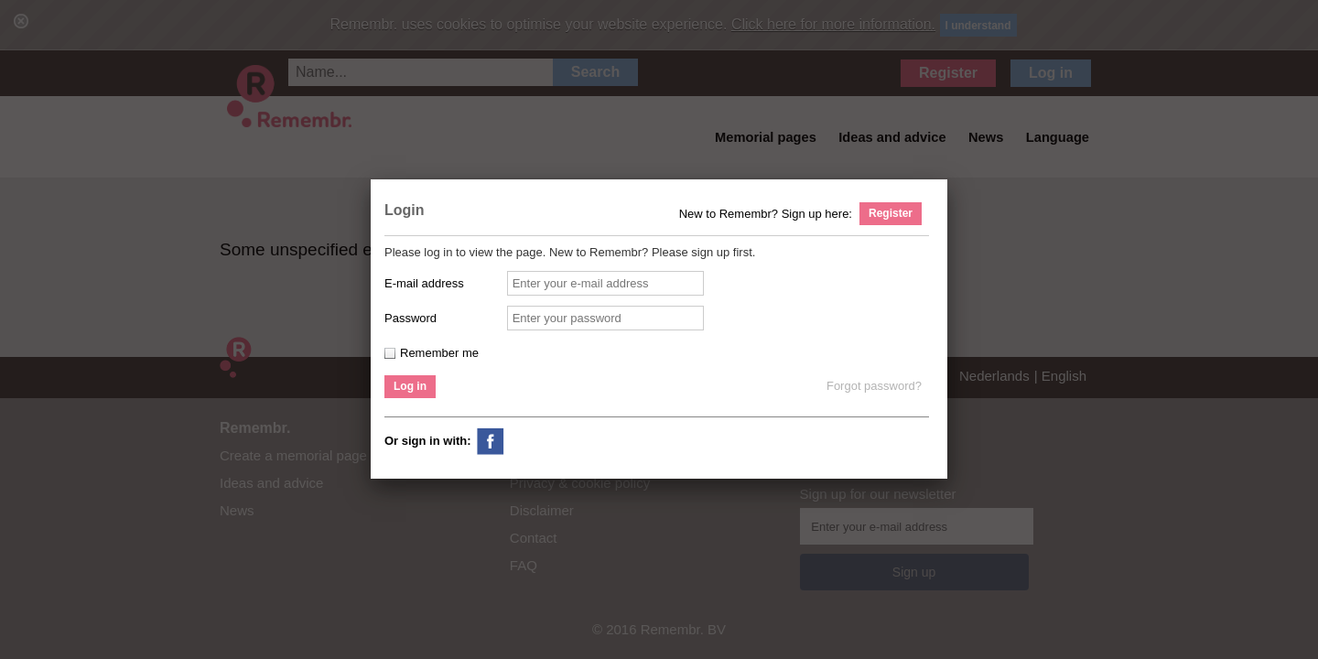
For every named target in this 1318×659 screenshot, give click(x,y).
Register (891, 213)
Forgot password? (874, 386)
